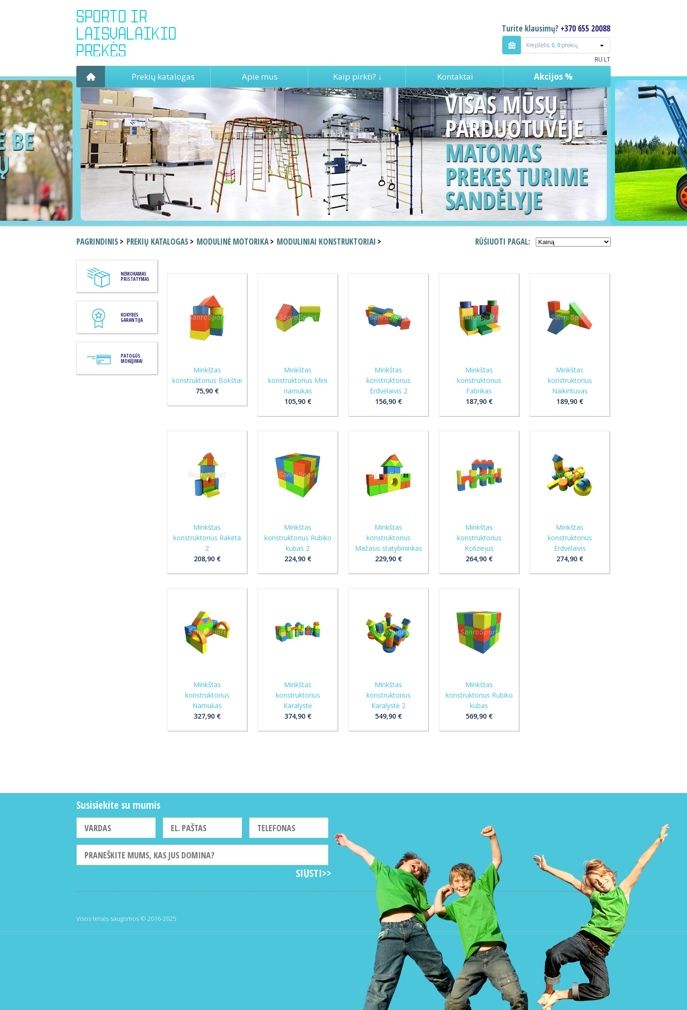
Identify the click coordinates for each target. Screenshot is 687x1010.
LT (607, 59)
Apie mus (260, 76)
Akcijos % (553, 76)
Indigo (134, 33)
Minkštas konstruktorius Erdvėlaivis (570, 538)
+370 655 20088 (585, 28)
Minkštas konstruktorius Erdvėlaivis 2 (388, 380)
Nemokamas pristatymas (135, 276)
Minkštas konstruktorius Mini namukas (297, 380)
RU (599, 59)
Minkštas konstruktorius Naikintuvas (570, 380)
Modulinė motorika (233, 241)
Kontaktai (455, 76)
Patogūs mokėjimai (132, 358)
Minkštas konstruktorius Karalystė (298, 695)
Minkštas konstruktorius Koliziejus (479, 538)
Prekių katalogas (163, 76)
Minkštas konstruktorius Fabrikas (479, 380)
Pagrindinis (90, 76)
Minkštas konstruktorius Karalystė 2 (388, 695)
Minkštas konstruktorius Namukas (207, 695)
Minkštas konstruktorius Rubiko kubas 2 (298, 538)
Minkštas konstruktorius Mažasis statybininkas (388, 538)
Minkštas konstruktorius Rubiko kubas (479, 695)
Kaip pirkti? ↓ (357, 76)
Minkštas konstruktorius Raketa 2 (207, 538)
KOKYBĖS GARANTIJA (132, 317)
